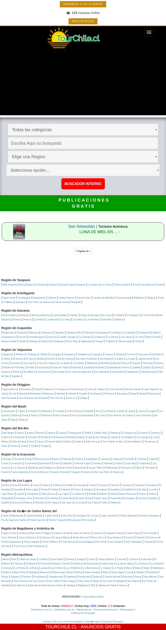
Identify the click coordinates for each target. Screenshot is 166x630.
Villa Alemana (148, 371)
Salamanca (87, 341)
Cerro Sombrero (27, 537)
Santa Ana (33, 585)
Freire (57, 463)
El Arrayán (146, 559)
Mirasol (116, 363)
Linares (131, 411)
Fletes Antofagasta (74, 621)
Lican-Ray (130, 463)
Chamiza (103, 485)
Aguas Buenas (11, 389)
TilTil (93, 585)
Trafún (104, 502)
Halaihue (88, 489)
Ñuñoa (78, 572)
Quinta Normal (112, 576)
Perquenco (126, 467)
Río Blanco (29, 371)
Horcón (22, 337)
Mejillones (139, 297)
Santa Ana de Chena (52, 585)
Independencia (109, 563)
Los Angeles (127, 437)
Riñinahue (40, 502)
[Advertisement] (83, 84)
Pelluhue (45, 415)
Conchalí (121, 559)
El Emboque (57, 437)
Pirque (4, 576)
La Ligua (130, 358)
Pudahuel (70, 576)
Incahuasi (52, 337)
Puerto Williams (50, 541)
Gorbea (97, 463)
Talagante (83, 585)
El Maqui (143, 332)
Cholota (120, 354)
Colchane (41, 284)
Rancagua (122, 393)
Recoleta (127, 576)
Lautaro (118, 463)
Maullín (92, 493)
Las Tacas (126, 337)
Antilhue (26, 485)
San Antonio (44, 371)
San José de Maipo (89, 581)
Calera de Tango (28, 559)
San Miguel (133, 581)
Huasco (27, 319)
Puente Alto (84, 576)
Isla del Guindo (133, 389)
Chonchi (115, 485)
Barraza (34, 332)
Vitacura (123, 585)
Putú (74, 415)
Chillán (87, 432)
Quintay (157, 367)
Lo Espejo (106, 568)
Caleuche (48, 389)
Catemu (109, 354)
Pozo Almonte (147, 284)
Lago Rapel (150, 389)
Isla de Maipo (127, 563)
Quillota (136, 367)
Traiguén (75, 472)
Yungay (45, 446)
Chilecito (88, 332)
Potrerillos (106, 319)
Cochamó (127, 485)
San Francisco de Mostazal (33, 398)
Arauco (31, 432)
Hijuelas (40, 358)
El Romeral (44, 563)
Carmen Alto (83, 297)
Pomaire (26, 576)
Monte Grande (9, 341)
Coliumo (5, 437)
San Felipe (59, 371)
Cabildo (44, 354)
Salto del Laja (93, 441)
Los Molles (78, 363)
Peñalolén (152, 572)
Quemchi (17, 502)
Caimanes (46, 332)
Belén (30, 284)
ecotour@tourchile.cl (93, 596)
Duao (79, 411)
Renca (138, 576)
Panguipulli (7, 498)
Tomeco (14, 446)
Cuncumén (143, 354)
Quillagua (20, 302)
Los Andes (64, 363)
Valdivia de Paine (107, 585)
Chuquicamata (123, 297)
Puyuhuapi (74, 520)
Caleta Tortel (51, 515)
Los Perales (92, 319)
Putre (160, 284)
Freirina (17, 319)
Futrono (77, 489)
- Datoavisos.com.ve (63, 609)
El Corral (106, 315)
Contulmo (33, 437)
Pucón (4, 472)
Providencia (40, 576)
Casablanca (83, 354)
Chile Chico (67, 515)
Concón (131, 354)
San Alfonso (150, 576)
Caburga (67, 459)
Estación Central (61, 563)
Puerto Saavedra (20, 472)
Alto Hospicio (10, 284)
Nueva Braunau (127, 493)
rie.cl (60, 621)
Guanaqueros (8, 337)
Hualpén (80, 437)
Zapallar (16, 376)
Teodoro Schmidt (60, 472)
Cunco (4, 463)
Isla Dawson (45, 537)
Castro (92, 485)
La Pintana (20, 568)
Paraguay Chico (23, 498)
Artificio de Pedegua (26, 354)
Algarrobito (9, 332)
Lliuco (52, 493)
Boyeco (56, 459)
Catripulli (117, 459)
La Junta (94, 515)
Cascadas (81, 485)
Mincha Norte (153, 337)
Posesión (140, 537)
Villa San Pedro (102, 472)
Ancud (15, 485)
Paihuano (33, 341)
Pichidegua (95, 393)
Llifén (44, 493)
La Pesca (108, 411)
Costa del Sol (115, 389)
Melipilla (33, 572)
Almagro (7, 459)
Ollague (151, 297)
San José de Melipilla (113, 581)
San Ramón (18, 585)
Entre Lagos (32, 489)
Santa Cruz (72, 398)
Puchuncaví (43, 367)
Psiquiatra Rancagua (112, 621)
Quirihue (78, 441)
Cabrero (51, 432)
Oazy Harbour (114, 537)
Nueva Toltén (96, 467)
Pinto (31, 441)
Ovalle (22, 341)
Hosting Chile (50, 621)
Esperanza (45, 463)
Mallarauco (158, 568)
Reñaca (17, 371)
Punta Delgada (86, 541)
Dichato (44, 437)
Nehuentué (80, 467)
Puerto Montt (68, 498)
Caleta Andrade (34, 515)
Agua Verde (9, 297)
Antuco (20, 432)
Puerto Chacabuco (149, 515)
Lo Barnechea (90, 568)
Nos (70, 572)
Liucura (142, 411)
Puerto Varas (100, 498)
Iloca (98, 411)
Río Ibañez (88, 520)
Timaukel (149, 541)
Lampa (44, 568)
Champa (69, 559)
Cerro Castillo (150, 533)
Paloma (45, 341)
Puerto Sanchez (37, 520)
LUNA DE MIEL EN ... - (99, 232)
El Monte (30, 563)
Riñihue (28, 502)
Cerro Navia (56, 559)
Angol (30, 459)
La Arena (39, 319)
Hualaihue (115, 489)
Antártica (23, 533)
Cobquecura (129, 432)
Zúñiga (83, 398)
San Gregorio (116, 541)
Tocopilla (75, 302)
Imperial (108, 463)
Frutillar (54, 489)
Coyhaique (81, 515)
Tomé (4, 446)
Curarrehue (31, 463)
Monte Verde (65, 467)
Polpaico (15, 576)
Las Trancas (101, 437)
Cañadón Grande (114, 533)
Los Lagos (63, 493)
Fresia (44, 489)
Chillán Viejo (100, 432)
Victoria (87, 472)
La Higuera (99, 337)
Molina (15, 415)
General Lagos (67, 284)
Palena (152, 493)
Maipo (138, 568)
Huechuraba (92, 563)
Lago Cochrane (109, 515)
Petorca (159, 363)
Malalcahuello (35, 467)
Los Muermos (79, 493)
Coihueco (156, 432)
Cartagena (69, 354)
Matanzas (49, 393)
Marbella (105, 363)
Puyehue (142, 498)
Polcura (41, 441)
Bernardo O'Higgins (41, 533)
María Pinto (20, 572)
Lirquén (114, 437)
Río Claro (101, 415)
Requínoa (153, 393)
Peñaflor (140, 572)
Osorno (142, 493)
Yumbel (34, 446)
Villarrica (117, 472)
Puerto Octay (84, 498)
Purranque (129, 498)
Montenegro (59, 572)
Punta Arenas (68, 541)
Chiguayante (75, 432)
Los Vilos (139, 337)
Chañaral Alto (74, 332)
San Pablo (93, 502)
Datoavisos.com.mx (41, 609)
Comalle (32, 411)
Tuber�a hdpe (92, 621)
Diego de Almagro (89, 315)
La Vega (66, 319)
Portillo (30, 367)
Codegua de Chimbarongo (70, 389)
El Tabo (30, 358)
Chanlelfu (129, 459)
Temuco (44, 472)
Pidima (139, 467)
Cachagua (55, 354)
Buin (14, 559)
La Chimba (85, 337)
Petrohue (40, 498)
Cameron (98, 533)
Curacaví (133, 559)
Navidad (60, 393)
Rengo (142, 393)
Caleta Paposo (66, 297)
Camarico (59, 332)
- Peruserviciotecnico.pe (105, 609)
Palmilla (72, 393)
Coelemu (143, 432)
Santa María (118, 371)
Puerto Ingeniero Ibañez (14, 520)
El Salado (119, 315)
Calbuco (45, 485)
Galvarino (67, 463)
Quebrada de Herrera (118, 367)
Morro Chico (97, 537)
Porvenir (128, 537)
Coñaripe (139, 485)
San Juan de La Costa (73, 502)
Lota (155, 437)
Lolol (14, 393)
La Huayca (93, 284)
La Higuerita (52, 319)
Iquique (81, 284)
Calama (52, 297)
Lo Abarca (51, 363)
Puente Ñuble (54, 441)
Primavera (153, 537)
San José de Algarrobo (79, 371)
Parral (25, 415)
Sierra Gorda (62, 302)
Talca (13, 419)
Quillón (68, 441)
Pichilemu (109, 393)
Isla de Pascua (65, 358)
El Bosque (18, 563)
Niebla (113, 493)
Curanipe (59, 411)
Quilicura (97, 576)
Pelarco (35, 415)
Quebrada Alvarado (94, 367)
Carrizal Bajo (60, 315)
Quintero (5, 371)
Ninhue (5, 441)
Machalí (23, 393)
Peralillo (83, 393)
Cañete (61, 432)
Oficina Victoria (122, 284)
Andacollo (22, 332)
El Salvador (133, 315)
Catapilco (97, 354)
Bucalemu (26, 389)
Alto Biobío (9, 432)
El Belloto (156, 354)
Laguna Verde (145, 358)
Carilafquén (92, 459)
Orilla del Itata (18, 441)
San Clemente (143, 415)
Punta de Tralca (60, 367)
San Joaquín (70, 581)
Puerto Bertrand (128, 515)
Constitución (45, 411)
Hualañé (88, 411)
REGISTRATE (83, 21)
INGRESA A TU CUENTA (83, 4)
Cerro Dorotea (9, 537)
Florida (70, 437)
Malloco (7, 572)
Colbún (21, 411)
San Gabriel (54, 581)
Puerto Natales (32, 541)
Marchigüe (35, 393)
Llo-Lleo (39, 363)
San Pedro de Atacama (40, 302)
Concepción (19, 437)
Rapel (133, 393)
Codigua (81, 559)
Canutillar (68, 485)
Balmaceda (17, 515)
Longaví (152, 411)
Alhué (6, 559)
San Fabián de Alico (113, 441)
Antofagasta (24, 297)
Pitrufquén (150, 467)
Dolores (53, 284)
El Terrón (146, 315)
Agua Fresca (10, 533)
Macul (129, 568)
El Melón (6, 358)
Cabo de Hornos (82, 533)
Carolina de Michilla (102, 297)
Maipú (147, 568)
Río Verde (101, 541)
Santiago (70, 585)
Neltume (103, 493)
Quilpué (147, 367)
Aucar (36, 485)
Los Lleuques (143, 437)
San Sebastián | (83, 226)
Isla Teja (141, 489)
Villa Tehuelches (36, 546)
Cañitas (57, 485)
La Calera (118, 358)
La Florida (156, 563)
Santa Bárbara (134, 441)
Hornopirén (101, 489)
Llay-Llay (27, 363)
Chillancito (115, 432)
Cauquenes (9, 411)
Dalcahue (152, 485)
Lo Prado (118, 568)
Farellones (77, 563)
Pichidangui (58, 341)
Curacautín (16, 463)
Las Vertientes (72, 568)
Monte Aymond (81, 537)
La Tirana (107, 284)
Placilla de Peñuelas (14, 367)
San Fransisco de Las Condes (30, 581)
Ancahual (19, 459)
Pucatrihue (53, 498)
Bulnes (40, 432)
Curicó (70, 411)
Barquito (24, 315)
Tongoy (99, 341)
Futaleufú (66, 489)
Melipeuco (50, 467)
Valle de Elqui (125, 341)
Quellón (5, 502)
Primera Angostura (11, 541)
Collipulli (153, 459)
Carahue (78, 459)
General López (83, 463)
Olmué (125, 363)
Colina (91, 559)
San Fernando (9, 398)
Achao (6, 485)
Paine (106, 572)
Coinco (90, 389)
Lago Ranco (7, 493)
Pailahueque (111, 467)
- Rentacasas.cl (126, 609)
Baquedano (39, 297)
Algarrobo (8, 354)
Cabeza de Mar (62, 533)
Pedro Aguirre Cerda (122, 572)
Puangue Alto (56, 576)
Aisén (6, 515)
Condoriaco (116, 332)
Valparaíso (133, 371)
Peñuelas (148, 363)
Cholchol (141, 459)
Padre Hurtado (92, 572)
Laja (90, 437)
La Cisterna (142, 563)
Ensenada (17, 489)
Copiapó (73, 315)
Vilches (22, 419)
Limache (15, 363)
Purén (34, 472)
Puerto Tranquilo (58, 520)
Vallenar (118, 319)
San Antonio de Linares (121, 415)
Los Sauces (19, 467)
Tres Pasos (20, 546)
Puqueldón (116, 498)
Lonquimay (144, 463)
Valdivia (114, 502)
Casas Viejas (133, 533)
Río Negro (53, 502)
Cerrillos (43, 559)
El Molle (154, 332)
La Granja (6, 568)
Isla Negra (105, 358)
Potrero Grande (61, 415)
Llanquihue (33, 493)
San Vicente (56, 398)
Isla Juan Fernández (86, 358)
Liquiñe (20, 493)
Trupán (24, 446)
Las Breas (78, 319)
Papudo (136, 363)
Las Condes (56, 568)
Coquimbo (130, 332)
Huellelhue (129, 489)
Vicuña (138, 341)
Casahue (105, 459)
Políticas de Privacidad (83, 613)
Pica (135, 284)
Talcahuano (150, 441)
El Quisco (18, 358)
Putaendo (76, 367)
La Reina (33, 568)
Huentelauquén (37, 337)
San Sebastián (102, 371)
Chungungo (101, 332)
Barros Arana (42, 459)
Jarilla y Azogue (68, 337)
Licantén (120, 411)
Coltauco (101, 389)
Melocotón (45, 572)
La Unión (153, 489)
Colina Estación (105, 559)
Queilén (154, 498)
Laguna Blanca (62, 537)
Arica (22, 284)
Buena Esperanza (41, 315)
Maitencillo (92, 363)
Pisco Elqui (72, 341)
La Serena (113, 337)
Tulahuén (110, 341)
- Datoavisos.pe (82, 609)
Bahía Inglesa (10, 315)
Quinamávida (86, 415)
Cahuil (37, 389)
